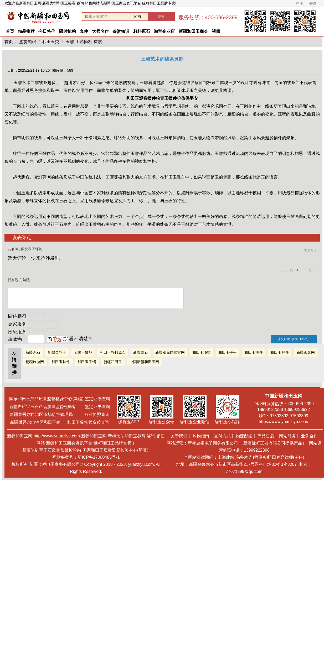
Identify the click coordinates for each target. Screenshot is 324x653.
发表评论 (310, 250)
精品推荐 (26, 31)
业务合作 (309, 436)
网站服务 (287, 436)
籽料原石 (141, 31)
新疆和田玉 (113, 362)
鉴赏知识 (120, 31)
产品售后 (265, 436)
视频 (216, 31)
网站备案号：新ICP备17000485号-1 (86, 457)
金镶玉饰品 (83, 352)
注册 (299, 3)
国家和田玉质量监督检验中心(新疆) (115, 450)
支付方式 (222, 436)
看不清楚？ (70, 338)
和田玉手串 (227, 352)
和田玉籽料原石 (113, 352)
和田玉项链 (201, 352)
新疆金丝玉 (57, 352)
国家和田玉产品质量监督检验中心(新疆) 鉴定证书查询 (59, 398)
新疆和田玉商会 (193, 31)
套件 (84, 31)
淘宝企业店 (164, 31)
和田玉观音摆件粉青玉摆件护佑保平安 (162, 98)
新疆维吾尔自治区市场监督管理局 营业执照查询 (60, 414)
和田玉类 (50, 41)
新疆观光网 (305, 352)
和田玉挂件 (61, 362)
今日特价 (46, 31)
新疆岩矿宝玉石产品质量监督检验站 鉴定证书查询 (59, 406)
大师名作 (100, 31)
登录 (313, 3)
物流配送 (244, 436)
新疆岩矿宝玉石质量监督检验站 (51, 450)
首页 (10, 31)
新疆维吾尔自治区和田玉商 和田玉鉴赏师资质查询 (60, 422)
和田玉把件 (279, 352)
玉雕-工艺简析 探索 (84, 41)
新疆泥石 (32, 352)
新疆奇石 (140, 352)
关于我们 (179, 436)
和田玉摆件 (253, 352)
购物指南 (200, 436)
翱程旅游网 (34, 362)
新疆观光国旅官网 (170, 352)
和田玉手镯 (87, 362)
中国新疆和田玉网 (144, 362)
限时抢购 (67, 31)
